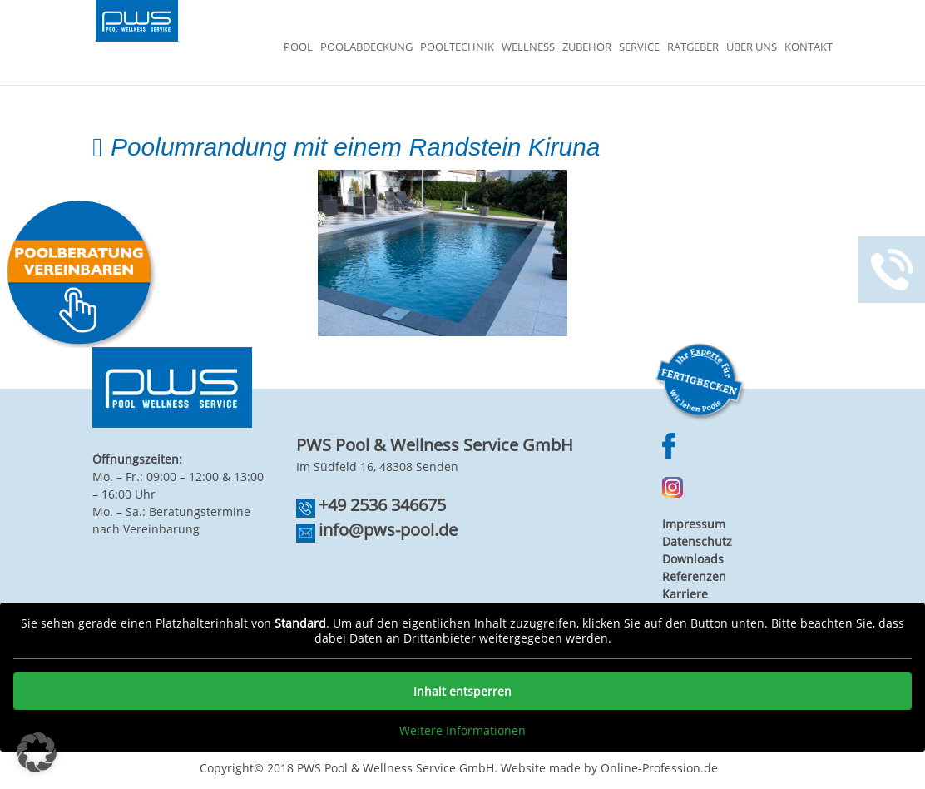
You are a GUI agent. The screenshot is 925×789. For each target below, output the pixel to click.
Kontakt (808, 47)
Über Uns (751, 47)
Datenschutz (697, 541)
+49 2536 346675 (382, 505)
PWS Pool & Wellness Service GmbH (395, 768)
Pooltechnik (457, 47)
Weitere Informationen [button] (462, 730)
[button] (36, 752)
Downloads (693, 559)
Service (639, 47)
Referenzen (694, 576)
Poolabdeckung (366, 47)
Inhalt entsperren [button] (462, 691)
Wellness (528, 47)
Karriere (685, 594)
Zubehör (586, 47)
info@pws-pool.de (388, 530)
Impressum (693, 524)
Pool (298, 47)
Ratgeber (693, 47)
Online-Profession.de (659, 768)
